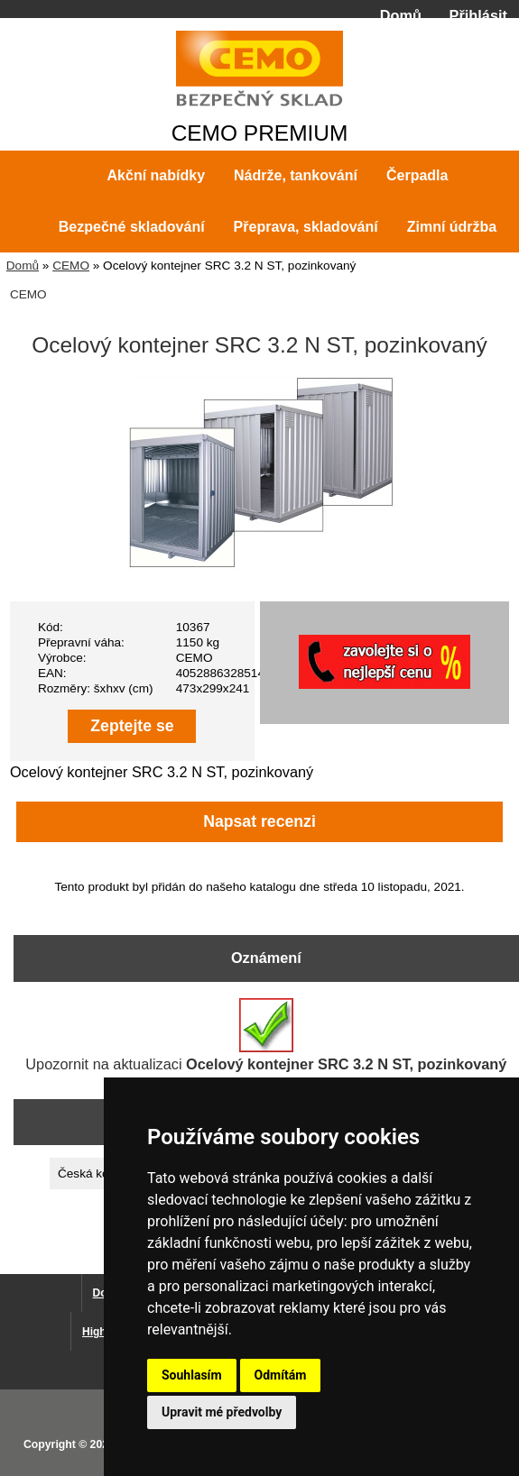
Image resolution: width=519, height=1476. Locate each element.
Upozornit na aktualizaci (265, 1035)
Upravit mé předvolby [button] (222, 1412)
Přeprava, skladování (306, 226)
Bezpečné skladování (132, 226)
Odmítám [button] (281, 1375)
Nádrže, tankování (295, 175)
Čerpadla (417, 175)
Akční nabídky (156, 175)
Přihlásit (478, 15)
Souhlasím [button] (192, 1375)
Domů (401, 15)
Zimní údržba (452, 226)
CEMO (70, 265)
